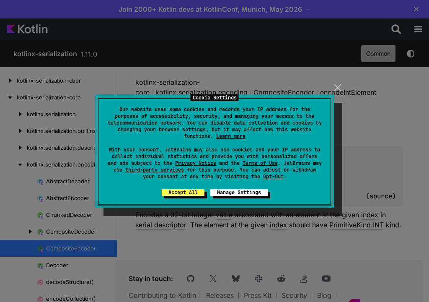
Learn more (231, 136)
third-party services (154, 170)
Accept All (183, 192)
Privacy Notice (195, 163)
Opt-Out (273, 176)
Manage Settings (239, 192)
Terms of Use (260, 163)
